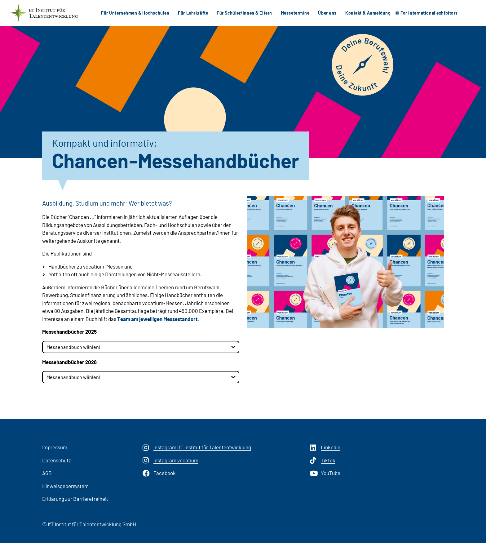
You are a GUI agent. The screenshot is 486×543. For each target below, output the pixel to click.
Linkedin (325, 447)
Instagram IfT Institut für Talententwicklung (197, 447)
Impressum (54, 447)
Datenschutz (56, 460)
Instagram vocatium (170, 460)
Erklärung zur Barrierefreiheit (75, 499)
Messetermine (295, 13)
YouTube (325, 473)
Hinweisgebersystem (65, 486)
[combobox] (140, 347)
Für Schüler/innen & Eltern (244, 13)
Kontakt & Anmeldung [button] (368, 13)
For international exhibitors (429, 13)
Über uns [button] (327, 13)
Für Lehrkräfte (193, 13)
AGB (47, 473)
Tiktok (322, 460)
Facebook (159, 473)
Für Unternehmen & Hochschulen (135, 13)
